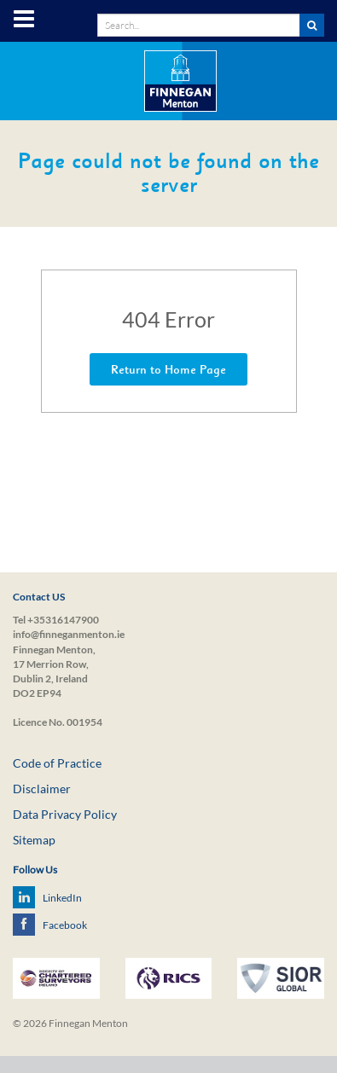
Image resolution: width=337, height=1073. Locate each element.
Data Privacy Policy (65, 814)
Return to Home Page (168, 369)
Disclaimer (42, 788)
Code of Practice (57, 763)
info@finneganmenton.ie (69, 634)
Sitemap (34, 839)
